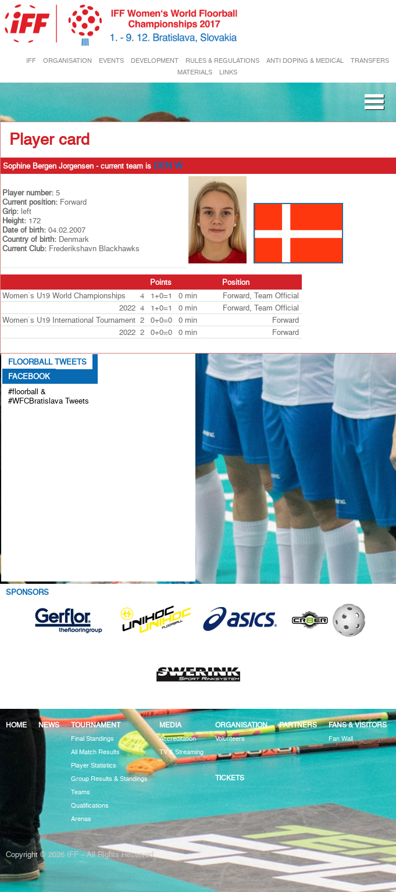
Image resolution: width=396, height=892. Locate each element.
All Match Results (95, 752)
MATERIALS (194, 72)
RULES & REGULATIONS (222, 61)
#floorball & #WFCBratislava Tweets (48, 396)
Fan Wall (341, 739)
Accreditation (177, 739)
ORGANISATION (67, 61)
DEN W (168, 165)
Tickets (229, 777)
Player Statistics (93, 765)
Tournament (95, 724)
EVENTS (111, 61)
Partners (298, 724)
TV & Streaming (181, 752)
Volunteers (230, 739)
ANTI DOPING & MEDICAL (305, 61)
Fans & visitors (358, 724)
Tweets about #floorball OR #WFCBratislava (36, 425)
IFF (31, 61)
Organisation (241, 724)
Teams (80, 792)
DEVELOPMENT (155, 61)
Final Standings (92, 739)
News (48, 724)
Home (16, 724)
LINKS (228, 72)
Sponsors (27, 592)
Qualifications (90, 805)
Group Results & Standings (109, 779)
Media (170, 724)
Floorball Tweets (47, 361)
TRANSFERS (370, 61)
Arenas (81, 819)
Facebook (29, 376)
